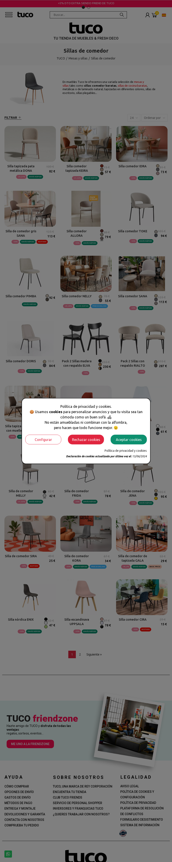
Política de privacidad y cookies (126, 450)
